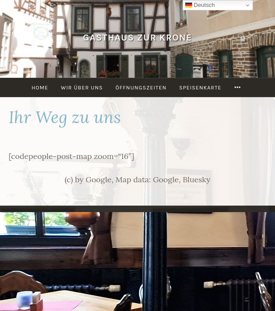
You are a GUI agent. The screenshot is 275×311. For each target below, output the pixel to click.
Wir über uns (82, 87)
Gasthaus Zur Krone (137, 37)
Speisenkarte (200, 87)
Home (40, 87)
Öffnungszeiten (140, 87)
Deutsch (200, 5)
